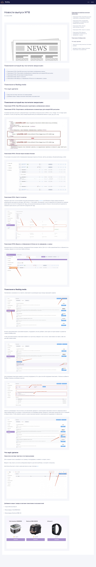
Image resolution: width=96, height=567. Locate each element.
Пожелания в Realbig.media (78, 38)
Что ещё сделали (76, 41)
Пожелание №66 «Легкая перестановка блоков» (79, 26)
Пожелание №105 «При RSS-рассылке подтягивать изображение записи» (82, 17)
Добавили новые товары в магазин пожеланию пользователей (81, 49)
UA (88, 2)
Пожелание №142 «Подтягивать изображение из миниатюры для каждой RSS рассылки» (81, 22)
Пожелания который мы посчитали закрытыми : (81, 13)
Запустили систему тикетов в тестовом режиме (82, 45)
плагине (41, 200)
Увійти (92, 2)
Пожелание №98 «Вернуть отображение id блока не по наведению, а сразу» (80, 34)
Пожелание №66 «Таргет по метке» (81, 29)
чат (38, 466)
